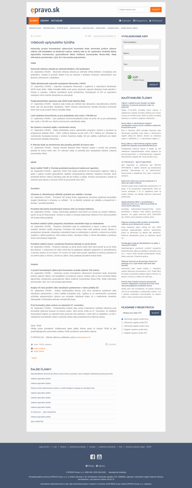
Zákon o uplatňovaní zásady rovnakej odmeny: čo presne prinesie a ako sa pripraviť (138, 105)
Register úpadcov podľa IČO (134, 333)
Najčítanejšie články (136, 97)
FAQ (120, 447)
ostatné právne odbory (129, 28)
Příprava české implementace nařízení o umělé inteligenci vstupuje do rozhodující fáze (63, 388)
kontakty (92, 447)
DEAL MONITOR (37, 422)
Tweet (34, 358)
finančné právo (62, 28)
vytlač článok (39, 351)
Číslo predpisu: (130, 42)
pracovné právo (88, 28)
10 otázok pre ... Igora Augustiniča (43, 412)
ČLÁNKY (34, 20)
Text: (126, 64)
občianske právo (35, 28)
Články (91, 466)
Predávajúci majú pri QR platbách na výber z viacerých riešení (140, 244)
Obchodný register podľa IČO (134, 322)
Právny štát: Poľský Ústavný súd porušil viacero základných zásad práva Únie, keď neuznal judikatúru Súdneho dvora (140, 284)
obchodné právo (49, 28)
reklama (63, 447)
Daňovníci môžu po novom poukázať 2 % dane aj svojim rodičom (139, 182)
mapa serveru (44, 447)
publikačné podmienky (107, 447)
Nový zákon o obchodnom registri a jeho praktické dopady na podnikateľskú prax (139, 145)
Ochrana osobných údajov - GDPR (138, 447)
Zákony (101, 466)
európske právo (113, 28)
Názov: (126, 53)
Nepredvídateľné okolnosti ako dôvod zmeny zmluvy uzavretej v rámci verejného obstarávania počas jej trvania (72, 374)
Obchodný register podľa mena (135, 326)
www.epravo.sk (83, 337)
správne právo (75, 28)
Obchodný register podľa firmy (134, 319)
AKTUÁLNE (56, 20)
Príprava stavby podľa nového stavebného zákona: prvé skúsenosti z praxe (140, 223)
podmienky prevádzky (78, 447)
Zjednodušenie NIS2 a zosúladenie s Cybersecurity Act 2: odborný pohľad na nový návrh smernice (139, 204)
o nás (55, 447)
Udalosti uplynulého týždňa (41, 379)
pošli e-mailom (39, 348)
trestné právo (101, 28)
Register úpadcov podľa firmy (134, 329)
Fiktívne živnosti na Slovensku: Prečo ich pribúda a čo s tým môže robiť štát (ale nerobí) (139, 263)
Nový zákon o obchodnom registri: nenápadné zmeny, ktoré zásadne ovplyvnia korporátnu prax (141, 125)
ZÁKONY (44, 20)
